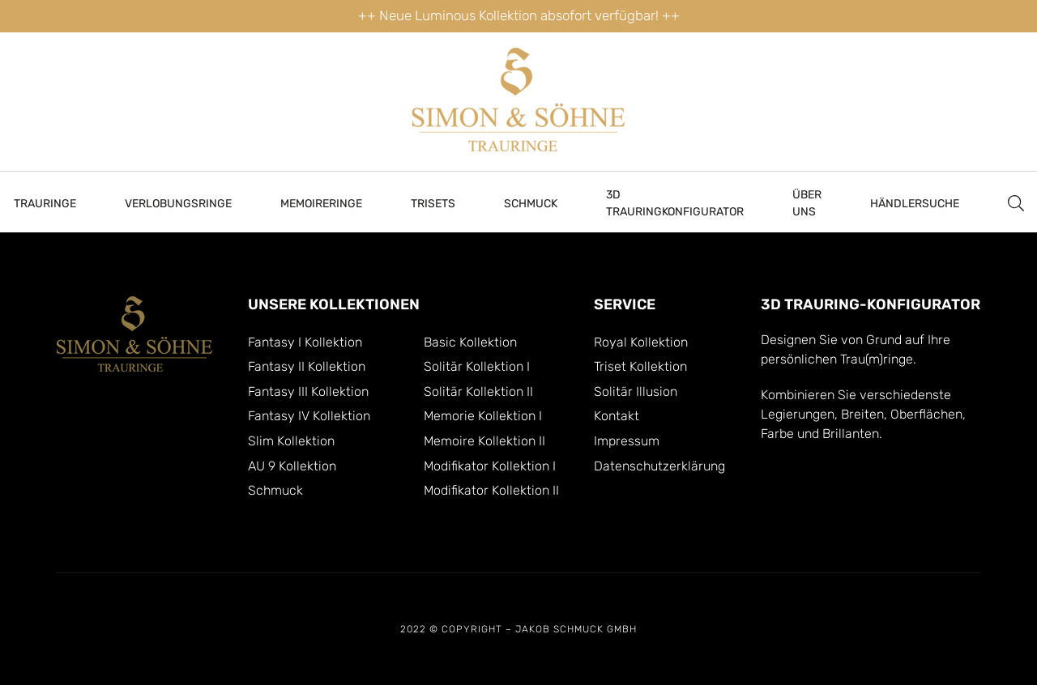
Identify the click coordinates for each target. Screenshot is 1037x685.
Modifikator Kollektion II (491, 490)
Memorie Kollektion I (483, 416)
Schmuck (530, 204)
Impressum (626, 441)
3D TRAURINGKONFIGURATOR (675, 203)
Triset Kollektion (640, 367)
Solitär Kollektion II (478, 392)
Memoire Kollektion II (484, 441)
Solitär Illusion (635, 392)
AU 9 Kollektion (292, 466)
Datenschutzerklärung (659, 466)
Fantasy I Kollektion (305, 342)
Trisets (433, 204)
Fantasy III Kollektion (308, 392)
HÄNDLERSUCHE (914, 204)
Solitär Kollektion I (477, 367)
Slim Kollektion (291, 441)
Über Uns (806, 203)
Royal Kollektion (641, 342)
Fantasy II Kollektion (306, 367)
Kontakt (616, 416)
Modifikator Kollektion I (490, 466)
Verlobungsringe (178, 204)
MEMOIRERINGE (321, 204)
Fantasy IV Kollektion (309, 416)
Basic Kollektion (470, 342)
